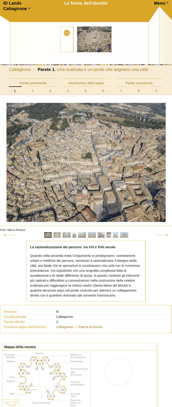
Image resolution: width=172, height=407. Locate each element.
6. (103, 91)
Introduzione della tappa (86, 83)
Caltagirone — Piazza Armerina (79, 327)
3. (50, 91)
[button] (13, 167)
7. (121, 91)
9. (156, 91)
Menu (159, 3)
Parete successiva (139, 83)
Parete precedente (33, 83)
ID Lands (12, 3)
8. (139, 91)
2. (33, 91)
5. (86, 91)
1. (15, 91)
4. (68, 91)
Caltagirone (15, 8)
